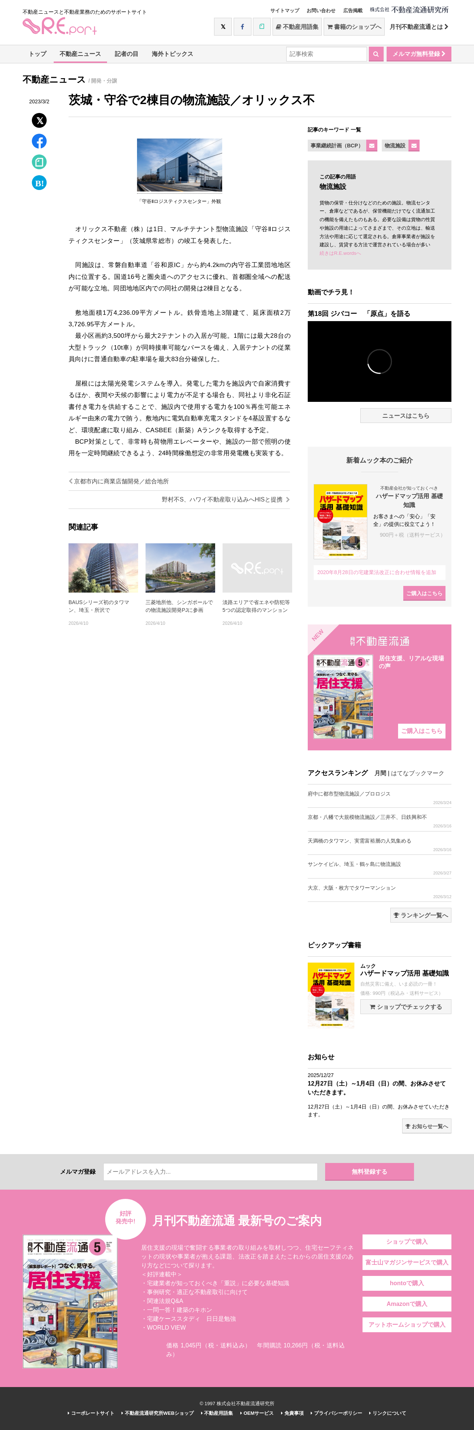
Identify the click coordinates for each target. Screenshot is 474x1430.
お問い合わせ (321, 10)
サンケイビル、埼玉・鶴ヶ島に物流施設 (379, 868)
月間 (380, 773)
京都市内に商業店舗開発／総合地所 (119, 481)
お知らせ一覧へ (426, 1126)
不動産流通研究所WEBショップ (157, 1413)
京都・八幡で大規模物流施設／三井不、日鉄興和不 (379, 821)
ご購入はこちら (424, 593)
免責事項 (292, 1413)
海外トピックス (172, 54)
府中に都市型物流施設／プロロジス (379, 798)
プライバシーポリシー (336, 1413)
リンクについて (387, 1413)
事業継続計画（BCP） (337, 146)
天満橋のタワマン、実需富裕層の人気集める (379, 845)
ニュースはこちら (406, 416)
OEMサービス (257, 1413)
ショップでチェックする (406, 1007)
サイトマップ (284, 10)
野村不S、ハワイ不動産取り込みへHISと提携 (226, 499)
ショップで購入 (407, 1242)
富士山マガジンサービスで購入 (406, 1262)
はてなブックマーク (417, 773)
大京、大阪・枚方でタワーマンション (379, 892)
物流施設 (395, 146)
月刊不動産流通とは (419, 27)
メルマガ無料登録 (419, 54)
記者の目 (126, 54)
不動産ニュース (80, 54)
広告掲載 (353, 10)
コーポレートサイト (91, 1413)
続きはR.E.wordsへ (340, 253)
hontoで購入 (407, 1283)
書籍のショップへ (354, 27)
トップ (37, 54)
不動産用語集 (297, 27)
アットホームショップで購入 (406, 1324)
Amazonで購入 (407, 1304)
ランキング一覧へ (421, 915)
